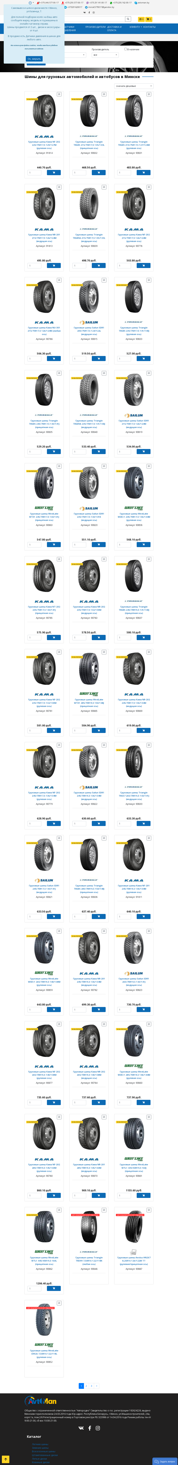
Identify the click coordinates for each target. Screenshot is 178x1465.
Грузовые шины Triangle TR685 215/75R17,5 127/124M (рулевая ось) (134, 143)
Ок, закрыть (34, 58)
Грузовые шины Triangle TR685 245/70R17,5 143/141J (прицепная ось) (44, 420)
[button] (164, 1461)
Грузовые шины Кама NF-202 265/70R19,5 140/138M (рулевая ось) (44, 1067)
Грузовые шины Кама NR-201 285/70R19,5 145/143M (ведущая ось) (89, 1159)
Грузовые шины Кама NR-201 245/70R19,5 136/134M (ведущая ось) (89, 974)
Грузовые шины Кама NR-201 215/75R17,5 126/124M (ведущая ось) (44, 235)
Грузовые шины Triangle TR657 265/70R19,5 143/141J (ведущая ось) (134, 790)
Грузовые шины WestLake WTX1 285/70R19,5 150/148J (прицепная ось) (89, 697)
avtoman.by (140, 2)
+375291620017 (74, 6)
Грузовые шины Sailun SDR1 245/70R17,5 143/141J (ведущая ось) (44, 882)
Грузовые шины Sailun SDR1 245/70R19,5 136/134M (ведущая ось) (89, 790)
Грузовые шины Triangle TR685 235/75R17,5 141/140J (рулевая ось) (134, 328)
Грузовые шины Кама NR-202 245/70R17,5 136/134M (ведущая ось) (134, 697)
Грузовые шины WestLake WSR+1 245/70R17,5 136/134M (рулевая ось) (133, 513)
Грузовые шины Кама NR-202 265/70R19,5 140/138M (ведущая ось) (89, 1067)
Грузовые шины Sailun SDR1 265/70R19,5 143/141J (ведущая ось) (134, 974)
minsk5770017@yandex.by (99, 6)
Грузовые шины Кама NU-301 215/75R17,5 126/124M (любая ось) (44, 328)
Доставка (37, 1454)
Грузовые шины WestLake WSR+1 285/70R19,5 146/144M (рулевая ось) (133, 1067)
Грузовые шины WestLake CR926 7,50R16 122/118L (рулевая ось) (44, 1343)
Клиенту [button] (135, 26)
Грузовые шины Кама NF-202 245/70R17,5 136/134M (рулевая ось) (44, 790)
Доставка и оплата (114, 28)
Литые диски (39, 1444)
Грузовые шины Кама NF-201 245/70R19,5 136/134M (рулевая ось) (134, 882)
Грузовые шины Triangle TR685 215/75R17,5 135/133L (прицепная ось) (89, 143)
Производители (95, 26)
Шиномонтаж (39, 1461)
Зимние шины (40, 1434)
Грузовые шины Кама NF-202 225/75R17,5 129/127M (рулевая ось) (44, 143)
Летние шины (39, 1430)
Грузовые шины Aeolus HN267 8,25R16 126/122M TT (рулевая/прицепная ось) (134, 1252)
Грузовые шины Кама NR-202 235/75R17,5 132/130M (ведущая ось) (89, 605)
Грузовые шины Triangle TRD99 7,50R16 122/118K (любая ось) (89, 1250)
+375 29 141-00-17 (97, 2)
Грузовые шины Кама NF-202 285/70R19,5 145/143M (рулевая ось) (44, 1159)
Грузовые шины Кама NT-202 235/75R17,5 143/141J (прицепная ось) (44, 605)
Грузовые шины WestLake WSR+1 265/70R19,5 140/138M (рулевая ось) (44, 974)
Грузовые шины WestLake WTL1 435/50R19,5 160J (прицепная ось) (133, 1159)
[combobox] (72, 54)
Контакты (149, 26)
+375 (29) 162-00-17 (120, 2)
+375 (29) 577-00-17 (73, 2)
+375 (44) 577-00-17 (49, 2)
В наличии (131, 48)
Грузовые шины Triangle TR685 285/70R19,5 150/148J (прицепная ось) (89, 882)
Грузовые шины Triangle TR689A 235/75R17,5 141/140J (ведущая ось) (89, 420)
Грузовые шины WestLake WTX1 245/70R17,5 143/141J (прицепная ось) (44, 513)
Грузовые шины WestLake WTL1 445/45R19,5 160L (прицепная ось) (44, 1252)
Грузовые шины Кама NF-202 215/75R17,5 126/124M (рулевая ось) (134, 235)
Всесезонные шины (43, 1437)
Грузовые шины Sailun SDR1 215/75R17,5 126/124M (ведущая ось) (134, 420)
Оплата (36, 1457)
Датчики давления (70, 28)
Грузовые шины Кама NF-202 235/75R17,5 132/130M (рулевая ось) (44, 697)
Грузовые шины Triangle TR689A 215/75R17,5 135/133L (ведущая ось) (89, 235)
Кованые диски (40, 1447)
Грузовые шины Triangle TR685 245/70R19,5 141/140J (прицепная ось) (134, 605)
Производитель (100, 48)
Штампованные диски (44, 1440)
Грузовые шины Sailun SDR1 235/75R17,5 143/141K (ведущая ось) (89, 513)
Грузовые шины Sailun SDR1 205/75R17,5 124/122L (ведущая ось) (89, 328)
